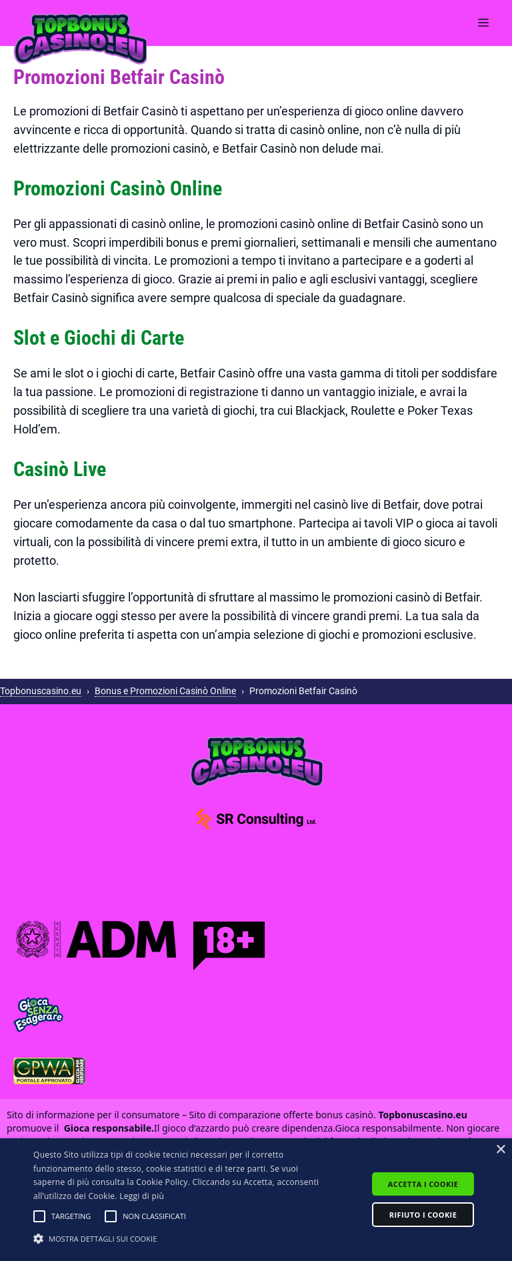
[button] (39, 1216)
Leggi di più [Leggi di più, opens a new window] (141, 1196)
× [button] (500, 1150)
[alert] (256, 1199)
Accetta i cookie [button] (423, 1184)
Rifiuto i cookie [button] (423, 1215)
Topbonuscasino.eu (40, 691)
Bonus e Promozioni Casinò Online (165, 691)
